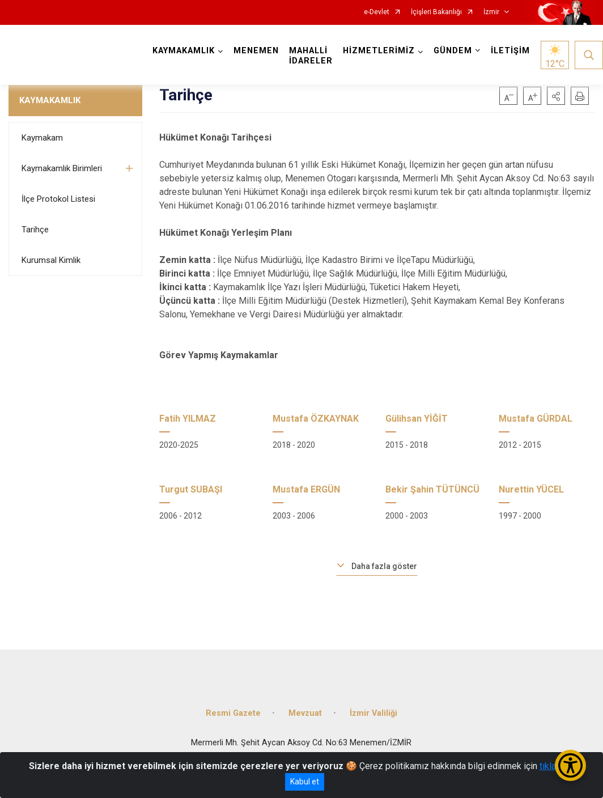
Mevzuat (305, 713)
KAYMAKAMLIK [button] (183, 51)
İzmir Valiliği (373, 713)
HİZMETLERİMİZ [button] (379, 51)
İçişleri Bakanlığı (436, 12)
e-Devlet (376, 12)
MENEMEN (256, 51)
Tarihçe (35, 229)
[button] (556, 96)
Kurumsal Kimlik (51, 260)
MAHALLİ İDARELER (311, 56)
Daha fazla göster (384, 566)
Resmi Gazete (233, 713)
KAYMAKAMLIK (49, 100)
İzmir (491, 12)
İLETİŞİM (510, 51)
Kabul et (304, 781)
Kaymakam (42, 138)
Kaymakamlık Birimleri (62, 168)
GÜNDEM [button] (453, 51)
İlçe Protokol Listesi (58, 199)
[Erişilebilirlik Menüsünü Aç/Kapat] (570, 765)
